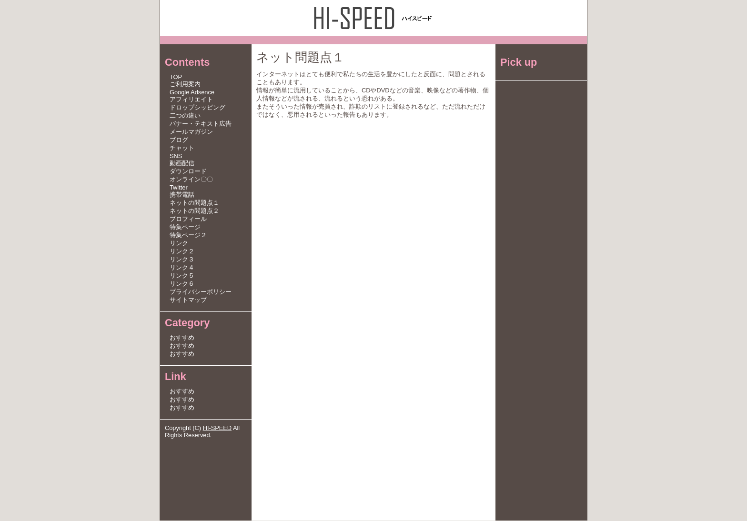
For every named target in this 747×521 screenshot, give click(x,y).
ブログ (179, 140)
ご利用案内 (185, 84)
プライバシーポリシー (201, 292)
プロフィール (188, 219)
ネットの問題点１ (194, 203)
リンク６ (182, 284)
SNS (176, 156)
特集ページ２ (188, 235)
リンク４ (182, 267)
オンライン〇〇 (191, 179)
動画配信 (182, 163)
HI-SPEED (217, 428)
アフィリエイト (191, 99)
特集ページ (185, 227)
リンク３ (182, 259)
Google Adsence (192, 92)
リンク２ (182, 251)
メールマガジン (191, 132)
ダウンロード (188, 171)
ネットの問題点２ (194, 211)
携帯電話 (182, 195)
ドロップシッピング (197, 107)
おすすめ (182, 337)
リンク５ (182, 276)
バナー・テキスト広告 (201, 124)
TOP (176, 77)
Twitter (179, 187)
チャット (182, 148)
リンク (179, 243)
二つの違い (185, 116)
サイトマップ (188, 300)
